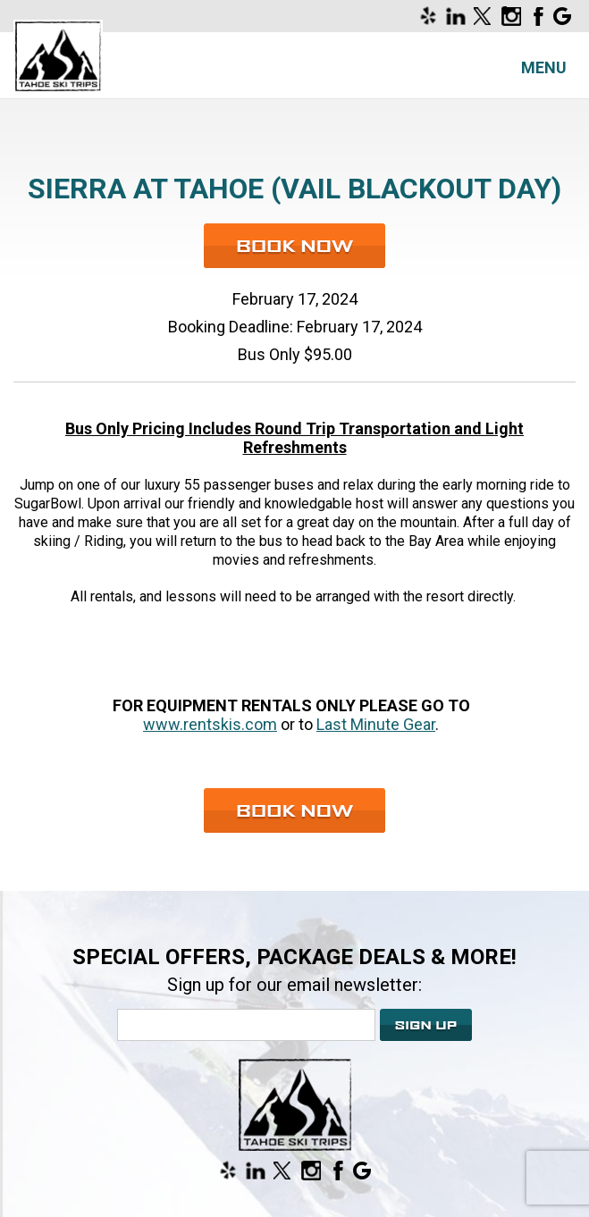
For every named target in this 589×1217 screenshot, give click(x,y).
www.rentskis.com (210, 724)
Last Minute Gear (375, 724)
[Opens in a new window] (430, 16)
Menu (544, 67)
